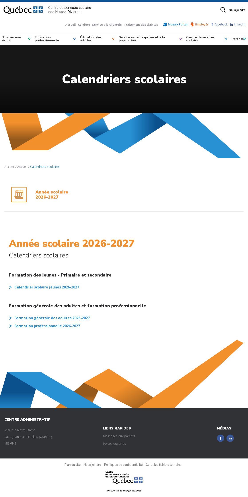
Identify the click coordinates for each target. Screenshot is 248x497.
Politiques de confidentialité (123, 464)
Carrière (84, 25)
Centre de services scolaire (200, 39)
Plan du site (72, 464)
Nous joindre (237, 10)
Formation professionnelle (47, 39)
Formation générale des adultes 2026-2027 (52, 317)
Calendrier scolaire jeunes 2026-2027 (46, 287)
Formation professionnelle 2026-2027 (47, 325)
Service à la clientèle (107, 25)
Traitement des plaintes (141, 25)
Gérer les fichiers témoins (163, 464)
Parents (238, 39)
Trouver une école (11, 39)
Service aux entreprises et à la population (142, 39)
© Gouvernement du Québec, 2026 (124, 490)
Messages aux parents (119, 436)
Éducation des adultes (91, 39)
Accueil (70, 25)
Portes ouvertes (114, 443)
